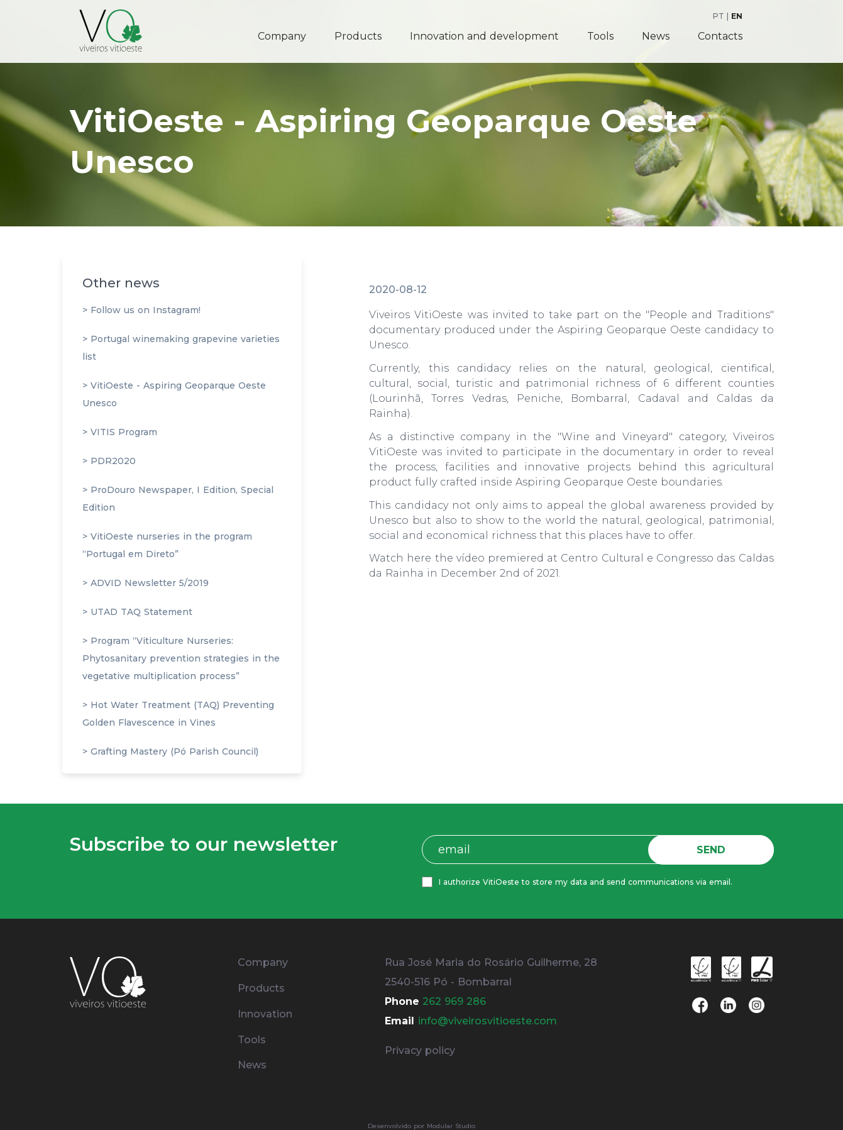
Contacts (720, 36)
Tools (600, 36)
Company (282, 36)
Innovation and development (484, 36)
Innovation (265, 1014)
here (419, 558)
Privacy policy (420, 1050)
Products (358, 36)
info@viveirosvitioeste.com (487, 1021)
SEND (714, 850)
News (655, 36)
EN (736, 16)
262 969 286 (454, 1001)
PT (718, 16)
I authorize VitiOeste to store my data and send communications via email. (589, 882)
